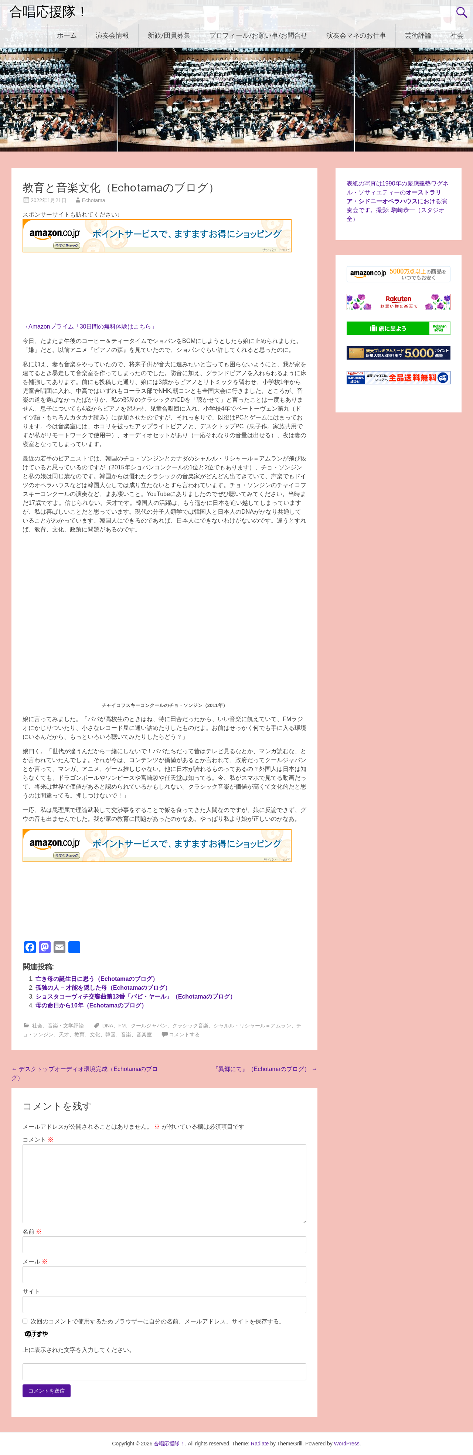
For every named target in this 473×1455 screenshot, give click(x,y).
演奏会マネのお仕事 (356, 35)
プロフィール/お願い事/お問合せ (258, 35)
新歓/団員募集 (169, 35)
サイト (31, 1291)
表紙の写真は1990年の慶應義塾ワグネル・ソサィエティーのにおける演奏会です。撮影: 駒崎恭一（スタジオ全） (398, 201)
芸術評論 (418, 35)
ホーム (67, 35)
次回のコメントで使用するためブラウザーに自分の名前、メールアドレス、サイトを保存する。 (158, 1321)
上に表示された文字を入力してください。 (79, 1350)
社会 (457, 35)
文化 (95, 1034)
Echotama (93, 200)
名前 (32, 1231)
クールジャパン (149, 1026)
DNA (107, 1026)
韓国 (110, 1034)
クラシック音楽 (190, 1026)
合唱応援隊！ (49, 12)
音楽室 (144, 1034)
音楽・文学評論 (66, 1026)
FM (122, 1026)
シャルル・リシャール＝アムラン (252, 1026)
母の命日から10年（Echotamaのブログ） (91, 1005)
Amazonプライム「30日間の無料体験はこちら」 (92, 326)
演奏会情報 (112, 35)
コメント (38, 1139)
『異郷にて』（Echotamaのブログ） (264, 1069)
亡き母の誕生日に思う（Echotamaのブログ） (96, 979)
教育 (79, 1034)
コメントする (184, 1034)
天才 (64, 1034)
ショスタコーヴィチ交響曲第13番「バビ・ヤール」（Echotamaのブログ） (135, 996)
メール (35, 1261)
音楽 (126, 1034)
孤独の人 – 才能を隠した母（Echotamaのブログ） (103, 988)
